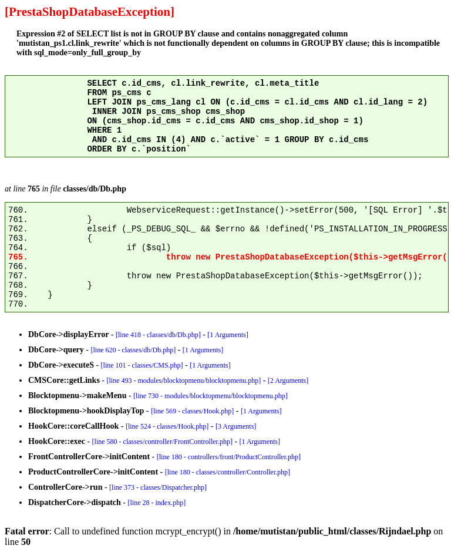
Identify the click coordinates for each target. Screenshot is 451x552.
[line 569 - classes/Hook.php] (192, 411)
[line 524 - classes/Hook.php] (167, 426)
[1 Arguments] (227, 335)
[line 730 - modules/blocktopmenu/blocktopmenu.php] (210, 396)
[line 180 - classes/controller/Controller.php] (227, 472)
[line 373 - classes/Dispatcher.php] (158, 487)
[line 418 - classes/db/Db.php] (158, 335)
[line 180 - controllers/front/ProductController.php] (229, 457)
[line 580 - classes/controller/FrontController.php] (162, 441)
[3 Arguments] (236, 426)
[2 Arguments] (288, 380)
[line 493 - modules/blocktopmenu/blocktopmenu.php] (184, 380)
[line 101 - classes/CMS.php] (142, 365)
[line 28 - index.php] (157, 503)
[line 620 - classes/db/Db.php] (133, 350)
